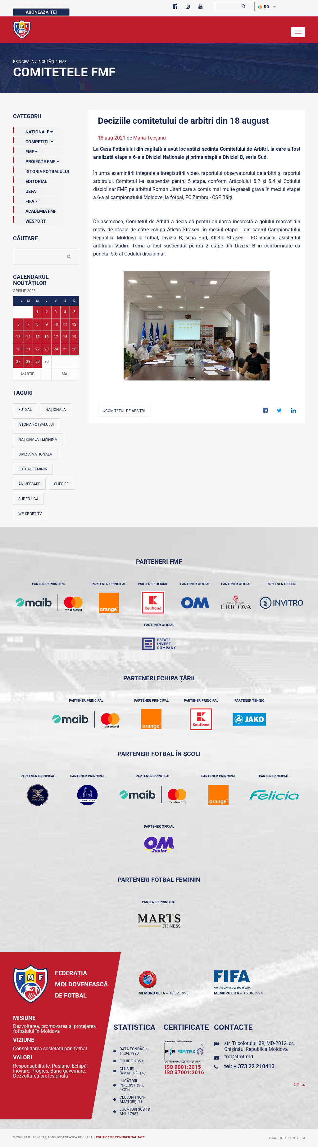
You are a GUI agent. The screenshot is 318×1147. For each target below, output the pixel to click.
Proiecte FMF (36, 160)
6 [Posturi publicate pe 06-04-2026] (18, 324)
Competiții (33, 140)
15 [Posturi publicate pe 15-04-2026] (37, 337)
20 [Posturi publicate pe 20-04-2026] (18, 349)
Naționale (33, 130)
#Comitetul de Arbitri (124, 411)
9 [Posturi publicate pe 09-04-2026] (47, 324)
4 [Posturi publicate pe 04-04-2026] (65, 312)
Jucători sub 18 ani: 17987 (135, 1111)
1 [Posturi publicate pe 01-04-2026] (37, 312)
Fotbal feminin (33, 469)
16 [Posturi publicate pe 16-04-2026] (46, 337)
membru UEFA (152, 993)
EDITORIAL (30, 180)
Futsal (25, 409)
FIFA (25, 200)
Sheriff (61, 484)
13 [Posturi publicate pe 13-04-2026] (18, 337)
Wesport (29, 220)
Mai (65, 374)
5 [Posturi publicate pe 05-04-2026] (74, 312)
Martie (27, 374)
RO (263, 7)
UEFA (24, 190)
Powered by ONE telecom (287, 1138)
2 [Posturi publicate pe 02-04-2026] (47, 312)
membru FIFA (226, 993)
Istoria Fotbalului (41, 170)
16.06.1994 (253, 993)
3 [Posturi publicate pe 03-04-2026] (56, 312)
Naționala (55, 409)
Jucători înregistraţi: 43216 (132, 1085)
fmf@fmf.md (238, 1057)
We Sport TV (30, 514)
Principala (23, 62)
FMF (62, 62)
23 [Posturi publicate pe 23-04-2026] (46, 349)
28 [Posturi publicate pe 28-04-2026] (28, 361)
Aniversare (29, 484)
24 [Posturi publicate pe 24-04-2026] (56, 349)
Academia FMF (35, 210)
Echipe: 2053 (132, 1061)
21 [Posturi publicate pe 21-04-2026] (28, 349)
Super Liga (28, 499)
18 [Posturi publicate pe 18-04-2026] (65, 337)
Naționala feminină (37, 439)
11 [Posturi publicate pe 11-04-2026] (65, 324)
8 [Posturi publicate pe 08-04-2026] (37, 324)
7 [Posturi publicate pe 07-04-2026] (28, 324)
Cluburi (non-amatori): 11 (132, 1099)
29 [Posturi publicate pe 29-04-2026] (37, 361)
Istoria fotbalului (36, 424)
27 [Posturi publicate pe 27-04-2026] (18, 361)
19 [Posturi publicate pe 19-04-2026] (74, 337)
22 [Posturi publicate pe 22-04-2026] (37, 349)
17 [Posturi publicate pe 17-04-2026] (56, 337)
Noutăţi (46, 62)
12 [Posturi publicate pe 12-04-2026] (74, 324)
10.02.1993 (179, 993)
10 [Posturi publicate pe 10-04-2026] (56, 324)
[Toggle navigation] (298, 32)
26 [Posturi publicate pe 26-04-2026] (74, 349)
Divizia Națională (35, 454)
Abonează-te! (41, 12)
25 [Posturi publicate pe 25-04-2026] (65, 349)
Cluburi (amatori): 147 (134, 1071)
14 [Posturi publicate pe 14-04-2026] (28, 337)
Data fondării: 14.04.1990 (133, 1051)
